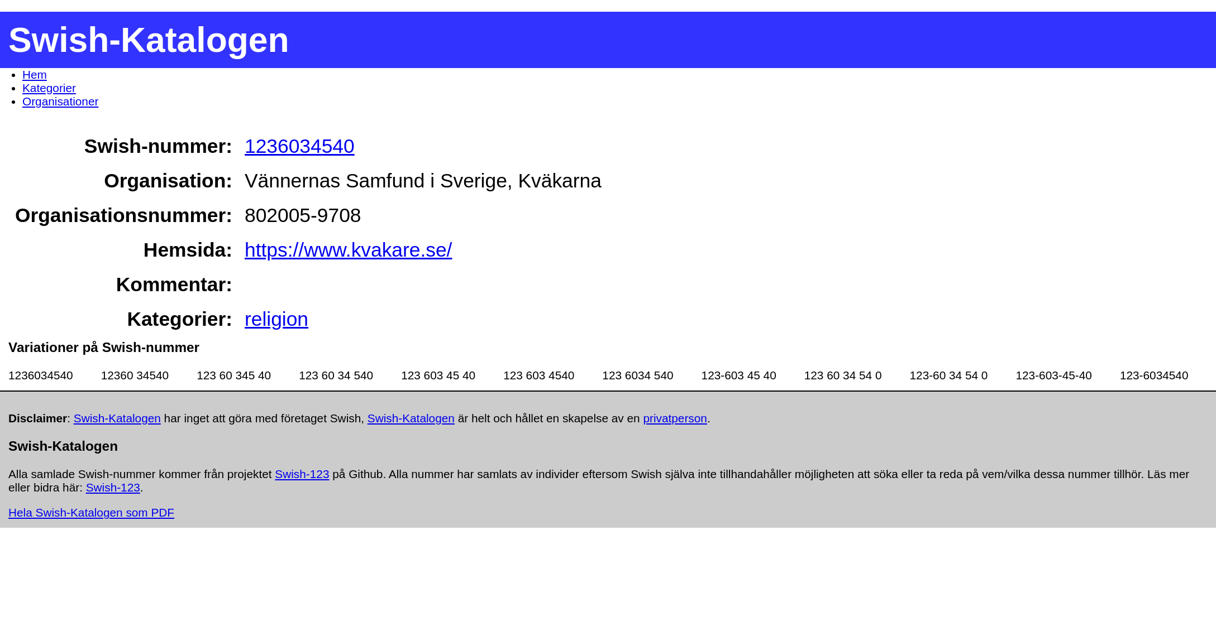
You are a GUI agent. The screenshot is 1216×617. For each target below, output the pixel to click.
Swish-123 (302, 473)
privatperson (675, 418)
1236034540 (300, 146)
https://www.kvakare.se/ (348, 250)
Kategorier (49, 87)
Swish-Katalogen (117, 418)
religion (276, 319)
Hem (34, 74)
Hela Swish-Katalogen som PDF (91, 512)
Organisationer (60, 101)
